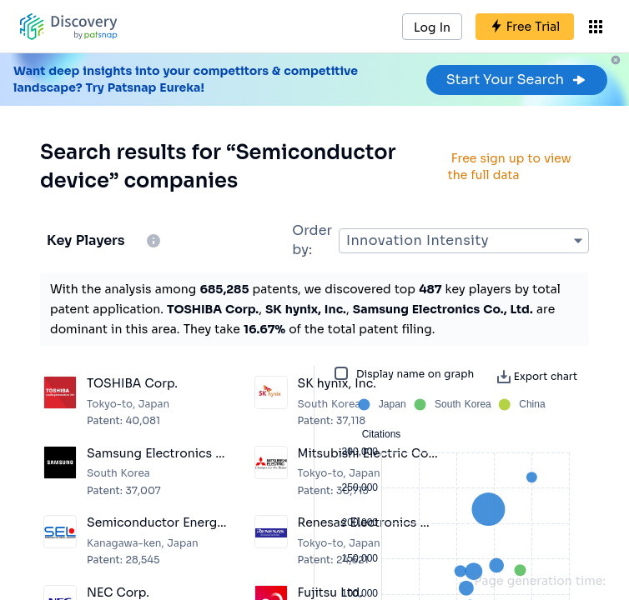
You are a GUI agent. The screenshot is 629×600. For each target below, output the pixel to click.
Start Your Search (516, 79)
